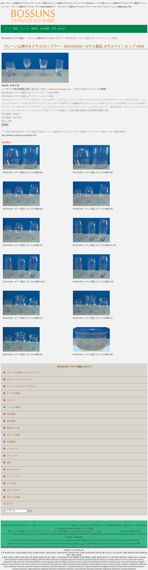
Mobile (10, 543)
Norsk (123, 543)
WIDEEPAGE (55, 534)
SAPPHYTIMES (69, 534)
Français (38, 543)
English (67, 550)
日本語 (75, 543)
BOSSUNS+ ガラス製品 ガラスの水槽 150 (22, 354)
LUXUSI (54, 540)
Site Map (21, 534)
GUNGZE (76, 540)
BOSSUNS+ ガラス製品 (13, 38)
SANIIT (80, 534)
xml (35, 534)
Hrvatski (83, 547)
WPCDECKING (107, 540)
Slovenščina (54, 547)
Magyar (95, 543)
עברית (143, 547)
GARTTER (142, 534)
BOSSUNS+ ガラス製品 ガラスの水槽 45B (23, 172)
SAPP (69, 540)
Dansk (103, 543)
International (77, 550)
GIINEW (95, 540)
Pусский (5, 547)
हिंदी (138, 543)
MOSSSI (22, 540)
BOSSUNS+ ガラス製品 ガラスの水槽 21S (23, 245)
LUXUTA (62, 540)
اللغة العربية (85, 543)
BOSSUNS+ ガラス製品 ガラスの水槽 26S (93, 209)
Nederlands (65, 543)
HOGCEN (13, 540)
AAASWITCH (98, 534)
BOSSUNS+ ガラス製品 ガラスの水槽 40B (93, 172)
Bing (47, 534)
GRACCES (87, 540)
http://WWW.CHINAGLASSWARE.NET (19, 135)
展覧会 (34, 28)
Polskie (13, 547)
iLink (14, 534)
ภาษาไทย (128, 547)
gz (29, 534)
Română (33, 547)
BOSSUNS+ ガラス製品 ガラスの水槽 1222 (93, 282)
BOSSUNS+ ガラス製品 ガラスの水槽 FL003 (24, 282)
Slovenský (65, 547)
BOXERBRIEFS (132, 540)
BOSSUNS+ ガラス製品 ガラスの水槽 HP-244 (94, 245)
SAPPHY (133, 534)
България (93, 547)
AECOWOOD (43, 540)
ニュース (24, 28)
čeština (102, 547)
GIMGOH (78, 537)
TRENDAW (32, 540)
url (26, 534)
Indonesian (23, 547)
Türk (136, 547)
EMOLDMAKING (120, 534)
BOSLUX (108, 534)
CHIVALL (69, 537)
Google (41, 534)
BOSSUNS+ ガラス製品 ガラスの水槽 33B (93, 354)
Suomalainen (113, 543)
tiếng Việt (43, 547)
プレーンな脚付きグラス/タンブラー (44, 38)
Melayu (75, 547)
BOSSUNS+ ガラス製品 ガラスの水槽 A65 (23, 209)
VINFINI (87, 534)
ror (32, 534)
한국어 (119, 547)
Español (18, 543)
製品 (15, 28)
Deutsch (47, 543)
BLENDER (119, 540)
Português (28, 543)
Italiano (55, 543)
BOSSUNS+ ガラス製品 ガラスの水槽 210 (93, 318)
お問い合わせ (58, 28)
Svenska (131, 543)
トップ (8, 28)
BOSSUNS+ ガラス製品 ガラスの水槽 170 (22, 318)
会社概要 (44, 28)
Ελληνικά (111, 547)
